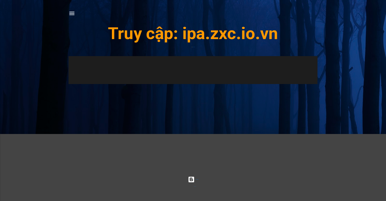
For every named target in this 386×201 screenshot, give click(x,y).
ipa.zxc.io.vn (230, 33)
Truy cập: (145, 33)
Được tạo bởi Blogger (193, 179)
